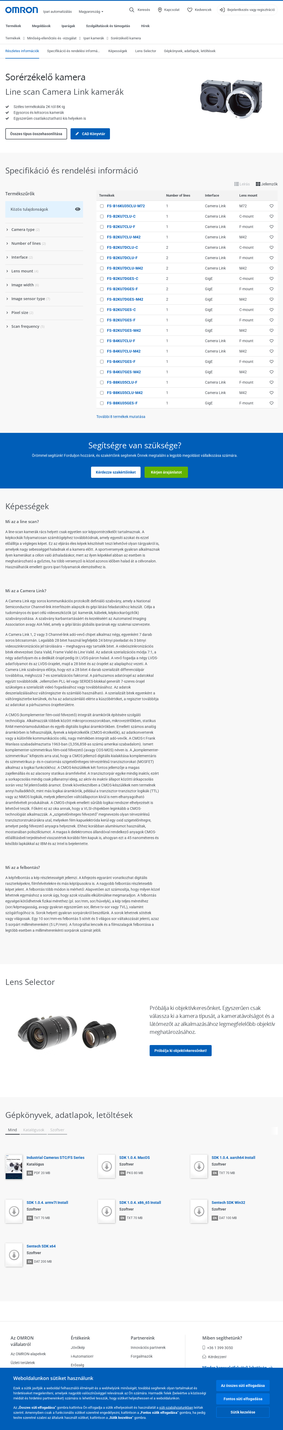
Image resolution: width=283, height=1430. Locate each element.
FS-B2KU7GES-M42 (124, 331)
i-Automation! (82, 1356)
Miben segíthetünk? (222, 1338)
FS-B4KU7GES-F (121, 362)
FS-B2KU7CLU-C (121, 216)
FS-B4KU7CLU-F (121, 341)
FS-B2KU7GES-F (121, 320)
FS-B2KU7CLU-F (121, 227)
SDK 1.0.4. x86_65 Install (140, 1203)
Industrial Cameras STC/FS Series (55, 1158)
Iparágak (68, 26)
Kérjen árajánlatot (166, 472)
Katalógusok (33, 1130)
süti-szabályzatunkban (176, 1408)
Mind (12, 1130)
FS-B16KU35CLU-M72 (126, 206)
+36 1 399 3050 (217, 1348)
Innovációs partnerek (148, 1347)
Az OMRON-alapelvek (28, 1354)
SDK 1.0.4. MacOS (134, 1158)
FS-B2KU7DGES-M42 (125, 299)
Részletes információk (22, 51)
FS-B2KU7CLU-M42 (124, 237)
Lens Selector (145, 51)
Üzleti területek (23, 1363)
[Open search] (140, 10)
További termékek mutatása (120, 417)
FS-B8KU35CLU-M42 (125, 393)
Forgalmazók (142, 1356)
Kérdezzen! (214, 1357)
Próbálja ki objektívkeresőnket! (180, 1051)
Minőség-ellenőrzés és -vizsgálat (51, 38)
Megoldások (41, 26)
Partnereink (143, 1338)
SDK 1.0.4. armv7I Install (47, 1203)
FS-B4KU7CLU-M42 (124, 351)
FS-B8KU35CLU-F (122, 382)
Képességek (117, 51)
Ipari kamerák (93, 38)
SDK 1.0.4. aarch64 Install (233, 1158)
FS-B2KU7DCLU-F (122, 258)
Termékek (13, 26)
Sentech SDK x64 (41, 1246)
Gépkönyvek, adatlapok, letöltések (190, 51)
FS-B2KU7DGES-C (122, 279)
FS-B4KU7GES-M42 (124, 372)
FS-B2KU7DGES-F (122, 289)
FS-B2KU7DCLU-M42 (125, 268)
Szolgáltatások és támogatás (108, 26)
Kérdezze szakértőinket (116, 472)
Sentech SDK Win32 (228, 1203)
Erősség (77, 1365)
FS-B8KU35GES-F (122, 403)
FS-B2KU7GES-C (121, 310)
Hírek (145, 26)
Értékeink (80, 1338)
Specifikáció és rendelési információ (73, 51)
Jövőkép (78, 1347)
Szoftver (57, 1130)
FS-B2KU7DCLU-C (122, 248)
